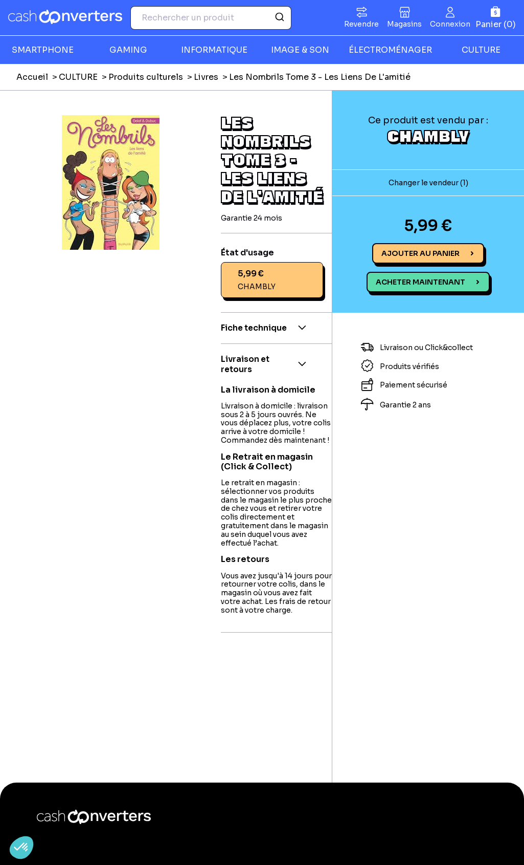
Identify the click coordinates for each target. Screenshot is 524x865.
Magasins (404, 24)
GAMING (128, 50)
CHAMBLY (428, 135)
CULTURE (481, 50)
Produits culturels (145, 77)
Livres (206, 77)
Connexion (450, 24)
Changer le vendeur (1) (428, 182)
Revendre (361, 24)
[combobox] (210, 18)
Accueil (32, 77)
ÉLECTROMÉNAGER (390, 50)
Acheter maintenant (420, 282)
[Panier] (495, 17)
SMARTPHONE (43, 50)
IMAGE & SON (300, 50)
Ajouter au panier (420, 253)
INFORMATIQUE (214, 50)
